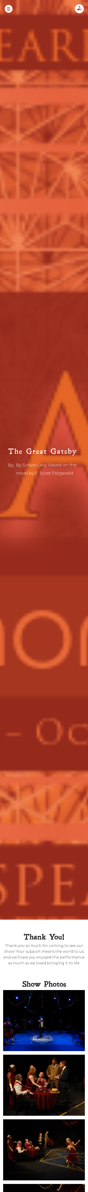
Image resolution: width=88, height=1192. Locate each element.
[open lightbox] (44, 1022)
